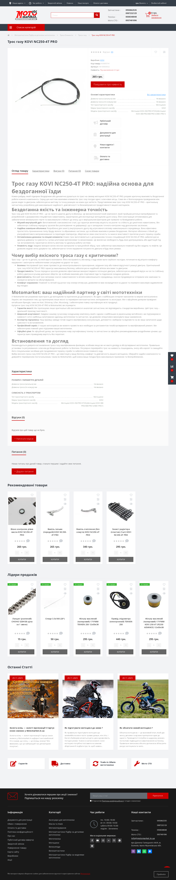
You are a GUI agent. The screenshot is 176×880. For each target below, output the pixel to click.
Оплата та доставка (106, 158)
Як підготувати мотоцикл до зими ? (84, 728)
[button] (36, 3)
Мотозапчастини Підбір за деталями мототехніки (35, 35)
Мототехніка (55, 838)
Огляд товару (20, 170)
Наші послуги (83, 3)
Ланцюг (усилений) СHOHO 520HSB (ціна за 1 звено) (22, 621)
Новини (70, 3)
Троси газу (82, 35)
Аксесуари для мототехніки (62, 820)
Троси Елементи (66, 35)
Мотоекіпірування (57, 828)
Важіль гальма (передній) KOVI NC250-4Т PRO (55, 532)
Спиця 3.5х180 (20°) (55, 618)
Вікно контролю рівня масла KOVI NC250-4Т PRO (22, 532)
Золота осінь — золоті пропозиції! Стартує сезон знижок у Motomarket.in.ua (32, 729)
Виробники (13, 856)
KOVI (102, 60)
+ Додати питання (23, 471)
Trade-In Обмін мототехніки (108, 763)
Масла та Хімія (56, 824)
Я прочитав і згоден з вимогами (116, 801)
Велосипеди (54, 846)
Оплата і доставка (100, 3)
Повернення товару (17, 848)
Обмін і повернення (17, 824)
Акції (10, 860)
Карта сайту (13, 852)
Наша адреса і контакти (108, 146)
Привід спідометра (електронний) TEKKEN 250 (121, 621)
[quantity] (22, 553)
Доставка (65, 763)
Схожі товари (92, 170)
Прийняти (161, 874)
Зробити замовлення (156, 16)
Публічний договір (106, 122)
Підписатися (158, 795)
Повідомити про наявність (108, 84)
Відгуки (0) (58, 170)
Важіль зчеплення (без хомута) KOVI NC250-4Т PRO (87, 532)
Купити (22, 559)
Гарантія (23, 763)
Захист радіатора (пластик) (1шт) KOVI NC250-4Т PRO (121, 532)
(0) (112, 52)
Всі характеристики (156, 94)
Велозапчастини (57, 850)
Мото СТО (147, 763)
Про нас (11, 836)
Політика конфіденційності (113, 801)
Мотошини (54, 842)
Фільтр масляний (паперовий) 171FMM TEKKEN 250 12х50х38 (88, 621)
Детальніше (85, 874)
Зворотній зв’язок (55, 3)
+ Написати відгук (23, 438)
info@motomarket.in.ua (143, 838)
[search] (97, 15)
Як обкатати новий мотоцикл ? (136, 728)
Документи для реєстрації (108, 134)
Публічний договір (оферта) (21, 840)
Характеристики (40, 170)
